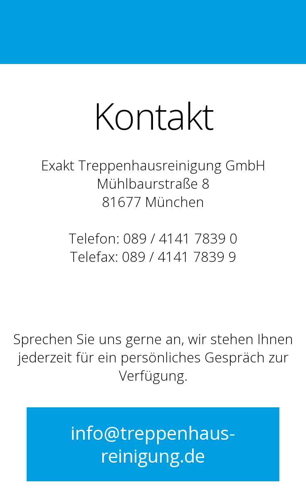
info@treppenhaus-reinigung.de (153, 444)
